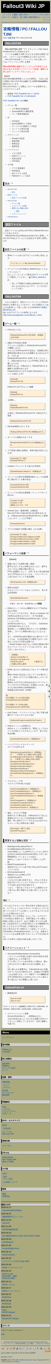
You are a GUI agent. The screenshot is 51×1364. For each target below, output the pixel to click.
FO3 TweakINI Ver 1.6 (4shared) (21, 96)
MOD (4, 1125)
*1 (19, 271)
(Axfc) (36, 94)
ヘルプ (44, 17)
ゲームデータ (8, 1093)
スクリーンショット (19, 214)
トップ (7, 14)
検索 (25, 17)
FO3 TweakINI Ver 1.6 (12, 101)
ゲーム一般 (16, 203)
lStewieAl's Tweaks (10, 1318)
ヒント (5, 1070)
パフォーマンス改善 (19, 206)
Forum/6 (6, 1223)
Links (4, 1173)
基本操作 (6, 1063)
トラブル (6, 1109)
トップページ (8, 1037)
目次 (13, 192)
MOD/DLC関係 (8, 1278)
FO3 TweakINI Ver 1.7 (23, 94)
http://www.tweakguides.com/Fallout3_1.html (22, 315)
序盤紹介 (6, 1066)
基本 (5, 1177)
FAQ (4, 1107)
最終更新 (33, 17)
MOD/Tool (6, 1297)
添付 (47, 14)
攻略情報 (11, 29)
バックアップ (35, 14)
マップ (6, 1085)
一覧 (20, 17)
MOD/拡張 (6, 1304)
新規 (15, 17)
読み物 (5, 1090)
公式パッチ (7, 1113)
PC (25, 29)
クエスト (7, 1087)
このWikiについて (9, 1182)
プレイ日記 (8, 1179)
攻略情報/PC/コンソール (12, 1217)
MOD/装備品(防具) (10, 1229)
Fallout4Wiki (7, 1157)
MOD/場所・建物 (9, 1276)
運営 (4, 1194)
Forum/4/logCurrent (10, 1248)
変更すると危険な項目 (20, 208)
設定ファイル (12, 195)
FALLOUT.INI (12, 189)
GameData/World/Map (12, 1210)
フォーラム (7, 1146)
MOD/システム (8, 1284)
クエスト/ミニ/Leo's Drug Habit (15, 1261)
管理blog (6, 1196)
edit (2, 1334)
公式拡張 (6, 1051)
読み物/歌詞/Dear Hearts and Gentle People (21, 1236)
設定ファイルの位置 (19, 198)
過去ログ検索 (8, 1161)
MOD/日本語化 (8, 1255)
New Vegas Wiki (9, 1159)
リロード (5, 17)
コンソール (7, 1131)
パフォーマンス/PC (15, 62)
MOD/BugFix (7, 1242)
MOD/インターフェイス (12, 1267)
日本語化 (7, 1128)
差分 (26, 14)
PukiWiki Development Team (27, 1360)
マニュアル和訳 (9, 1068)
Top (4, 38)
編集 (15, 14)
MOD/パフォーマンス (11, 1291)
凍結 (21, 14)
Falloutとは (7, 1049)
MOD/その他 (7, 1274)
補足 (17, 211)
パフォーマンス (9, 1111)
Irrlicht (10, 1357)
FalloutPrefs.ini (12, 217)
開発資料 (6, 1095)
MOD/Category (8, 1312)
